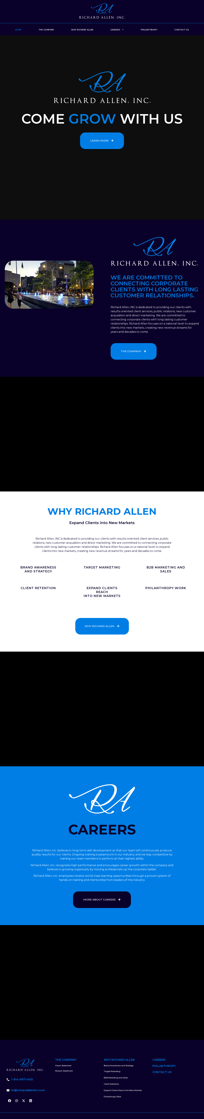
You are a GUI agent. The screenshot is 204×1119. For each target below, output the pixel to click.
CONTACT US (162, 1072)
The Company (46, 30)
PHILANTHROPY (163, 1066)
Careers (117, 29)
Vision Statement (63, 1065)
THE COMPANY (65, 1059)
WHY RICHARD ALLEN (119, 1059)
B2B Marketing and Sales (116, 1077)
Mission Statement (64, 1071)
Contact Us (181, 30)
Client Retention (111, 1084)
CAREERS (159, 1059)
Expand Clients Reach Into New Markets (123, 1090)
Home (18, 30)
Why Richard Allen (82, 30)
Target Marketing (112, 1071)
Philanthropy (149, 30)
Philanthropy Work (112, 1096)
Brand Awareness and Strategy (118, 1065)
